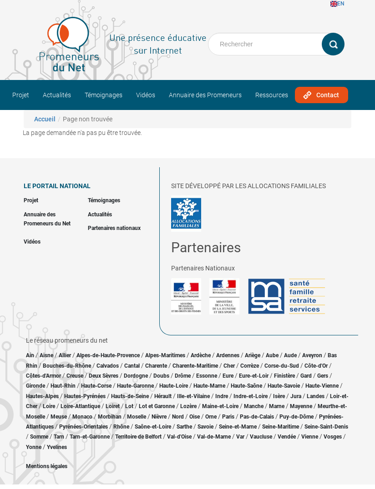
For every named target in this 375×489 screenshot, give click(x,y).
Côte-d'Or (316, 366)
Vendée (287, 437)
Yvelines (57, 447)
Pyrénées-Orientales (83, 427)
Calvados (107, 366)
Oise (194, 417)
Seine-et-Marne (238, 427)
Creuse (74, 376)
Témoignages (103, 95)
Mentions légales (46, 466)
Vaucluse (261, 437)
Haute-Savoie (284, 386)
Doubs (161, 376)
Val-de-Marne (214, 437)
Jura (295, 396)
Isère (279, 396)
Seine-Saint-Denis (326, 427)
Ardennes (227, 355)
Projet (20, 95)
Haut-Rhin (63, 386)
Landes (315, 396)
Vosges (333, 437)
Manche (254, 406)
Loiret (113, 406)
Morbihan (110, 417)
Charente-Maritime (195, 366)
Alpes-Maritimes (165, 355)
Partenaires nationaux (114, 228)
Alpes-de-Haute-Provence (108, 355)
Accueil (45, 119)
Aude (290, 355)
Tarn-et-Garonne (90, 437)
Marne (276, 406)
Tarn (59, 437)
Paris (228, 417)
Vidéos (145, 95)
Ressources (271, 95)
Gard (306, 376)
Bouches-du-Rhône (67, 366)
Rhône (121, 427)
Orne (211, 417)
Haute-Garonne (135, 386)
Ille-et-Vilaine (193, 396)
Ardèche (201, 355)
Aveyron (312, 355)
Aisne (46, 355)
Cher (229, 366)
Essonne (206, 376)
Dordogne (136, 376)
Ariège (252, 355)
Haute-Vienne (322, 386)
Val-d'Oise (179, 437)
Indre (221, 396)
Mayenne (301, 406)
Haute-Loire (173, 386)
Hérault (163, 396)
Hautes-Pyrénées (85, 396)
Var (240, 437)
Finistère (284, 376)
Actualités (57, 95)
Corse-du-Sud (281, 366)
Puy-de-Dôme (296, 417)
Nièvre (159, 417)
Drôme (183, 376)
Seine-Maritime (280, 427)
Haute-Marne (209, 386)
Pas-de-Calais (257, 417)
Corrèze (249, 366)
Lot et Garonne (157, 406)
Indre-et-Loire (250, 396)
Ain (30, 355)
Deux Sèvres (103, 376)
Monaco (82, 417)
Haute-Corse (96, 386)
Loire (49, 406)
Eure (228, 376)
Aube (272, 355)
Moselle (136, 417)
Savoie (205, 427)
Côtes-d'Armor (43, 376)
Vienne (309, 437)
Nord (178, 417)
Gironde (35, 386)
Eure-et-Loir (254, 376)
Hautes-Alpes (42, 396)
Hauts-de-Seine (130, 396)
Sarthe (184, 427)
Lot (129, 406)
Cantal (132, 366)
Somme (39, 437)
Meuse (59, 417)
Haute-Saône (246, 386)
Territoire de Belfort (138, 437)
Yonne (33, 447)
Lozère (188, 406)
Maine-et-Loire (220, 406)
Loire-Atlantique (80, 406)
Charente (156, 366)
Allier (65, 355)
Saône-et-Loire (153, 427)
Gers (322, 376)
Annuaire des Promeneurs (205, 95)
